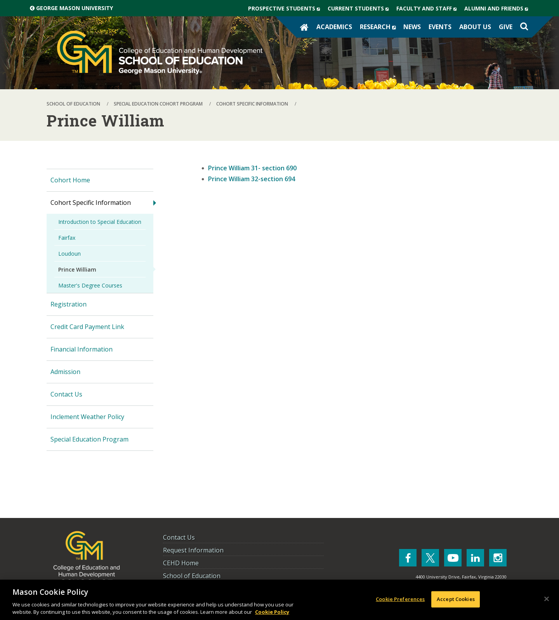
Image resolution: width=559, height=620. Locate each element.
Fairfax (66, 237)
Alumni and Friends (498, 8)
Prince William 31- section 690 (252, 168)
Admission (65, 371)
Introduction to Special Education (99, 221)
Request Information (193, 550)
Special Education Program (89, 439)
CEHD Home (181, 563)
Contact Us (66, 394)
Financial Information (81, 349)
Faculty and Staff (428, 8)
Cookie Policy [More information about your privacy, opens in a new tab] (272, 611)
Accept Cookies (456, 599)
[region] (279, 600)
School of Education (191, 576)
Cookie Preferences (400, 599)
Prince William (77, 269)
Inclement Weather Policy (87, 416)
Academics (334, 27)
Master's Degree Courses (90, 285)
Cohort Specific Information (90, 202)
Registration (68, 304)
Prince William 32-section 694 (251, 179)
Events (440, 27)
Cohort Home (70, 180)
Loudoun (69, 253)
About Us (475, 27)
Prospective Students (286, 8)
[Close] (546, 599)
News (412, 27)
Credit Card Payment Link (87, 326)
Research (379, 27)
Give (505, 27)
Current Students (360, 8)
